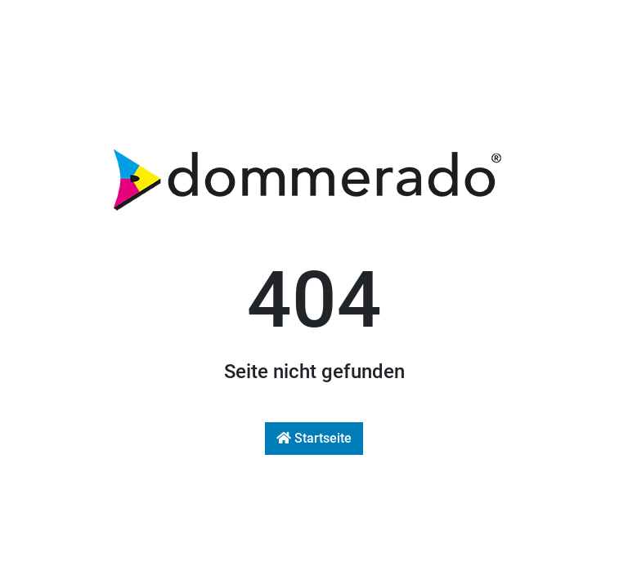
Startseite (314, 438)
